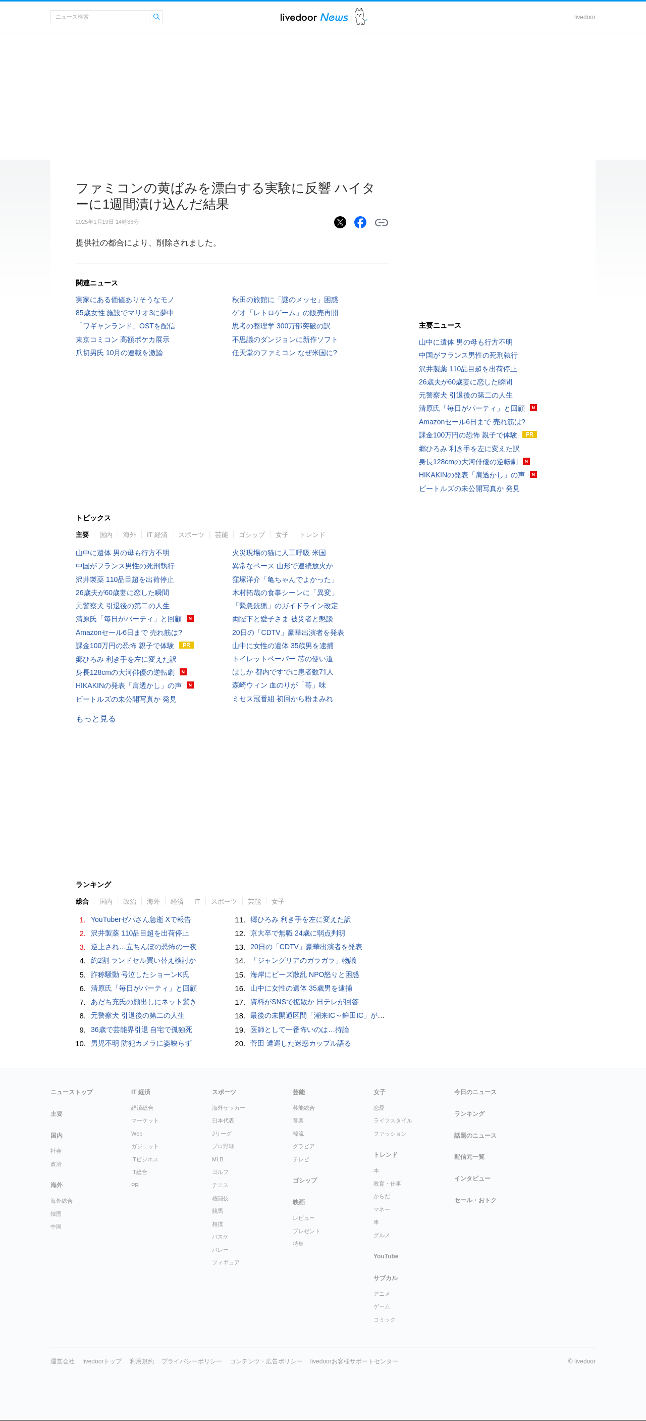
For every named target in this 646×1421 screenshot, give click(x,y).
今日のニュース (475, 1092)
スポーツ (191, 534)
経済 (177, 901)
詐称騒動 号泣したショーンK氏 (140, 974)
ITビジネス (144, 1159)
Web (136, 1134)
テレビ (301, 1159)
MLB (218, 1159)
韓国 (56, 1214)
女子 (282, 534)
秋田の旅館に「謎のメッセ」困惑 (285, 300)
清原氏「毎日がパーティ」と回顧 (129, 619)
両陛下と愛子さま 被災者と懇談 (282, 619)
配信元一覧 (469, 1156)
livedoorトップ (102, 1361)
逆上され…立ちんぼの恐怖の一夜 (144, 947)
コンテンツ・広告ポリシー (266, 1361)
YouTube (386, 1256)
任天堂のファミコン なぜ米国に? (284, 353)
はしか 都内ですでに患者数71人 (283, 672)
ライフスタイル (392, 1120)
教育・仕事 (387, 1184)
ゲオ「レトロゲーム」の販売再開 (285, 313)
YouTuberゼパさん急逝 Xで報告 (141, 919)
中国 (56, 1226)
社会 (56, 1151)
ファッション (390, 1134)
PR (135, 1185)
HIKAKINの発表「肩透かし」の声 (129, 685)
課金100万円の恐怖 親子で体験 (125, 646)
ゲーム (381, 1306)
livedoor (585, 17)
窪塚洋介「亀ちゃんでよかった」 (285, 579)
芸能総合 (304, 1108)
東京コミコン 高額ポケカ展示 (123, 339)
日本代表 (223, 1120)
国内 (106, 534)
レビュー (304, 1218)
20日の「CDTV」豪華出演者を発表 (288, 632)
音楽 (298, 1120)
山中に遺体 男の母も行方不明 (123, 553)
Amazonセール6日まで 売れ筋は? (129, 632)
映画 (299, 1202)
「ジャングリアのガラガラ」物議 (303, 960)
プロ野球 (223, 1146)
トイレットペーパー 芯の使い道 (282, 659)
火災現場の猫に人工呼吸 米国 (279, 553)
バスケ (220, 1237)
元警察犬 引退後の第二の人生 (123, 606)
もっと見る (96, 718)
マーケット (145, 1120)
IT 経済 (157, 534)
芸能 (221, 534)
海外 (129, 534)
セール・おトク (475, 1200)
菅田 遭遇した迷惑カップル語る (300, 1043)
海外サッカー (228, 1108)
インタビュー (472, 1178)
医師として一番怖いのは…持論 (299, 1029)
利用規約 (142, 1361)
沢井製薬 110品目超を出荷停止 (125, 579)
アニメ (381, 1294)
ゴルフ (220, 1172)
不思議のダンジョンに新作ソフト (285, 339)
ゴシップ (252, 534)
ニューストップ (71, 1092)
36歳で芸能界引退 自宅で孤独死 (141, 1029)
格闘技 (220, 1198)
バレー (220, 1250)
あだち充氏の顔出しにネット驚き (144, 1002)
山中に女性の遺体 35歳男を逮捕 (283, 646)
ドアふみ (361, 17)
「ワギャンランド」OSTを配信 (125, 326)
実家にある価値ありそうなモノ (125, 300)
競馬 (217, 1211)
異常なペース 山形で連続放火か (282, 566)
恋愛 (379, 1108)
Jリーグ (222, 1134)
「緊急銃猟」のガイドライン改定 (285, 606)
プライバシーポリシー (192, 1361)
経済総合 (142, 1108)
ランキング (469, 1113)
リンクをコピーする (381, 222)
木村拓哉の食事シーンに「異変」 (285, 593)
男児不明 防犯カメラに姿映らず (141, 1043)
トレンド (312, 534)
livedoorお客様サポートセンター (354, 1361)
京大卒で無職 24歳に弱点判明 (297, 933)
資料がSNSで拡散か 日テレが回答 (304, 1002)
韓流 (298, 1134)
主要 (82, 534)
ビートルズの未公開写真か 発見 (126, 699)
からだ (381, 1196)
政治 (129, 901)
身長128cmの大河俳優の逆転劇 (125, 672)
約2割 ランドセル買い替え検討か (143, 960)
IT (197, 901)
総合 (82, 901)
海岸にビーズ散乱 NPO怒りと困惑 (304, 974)
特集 (298, 1244)
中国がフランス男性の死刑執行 (125, 566)
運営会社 (62, 1361)
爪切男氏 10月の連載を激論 (119, 353)
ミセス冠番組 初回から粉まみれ (282, 699)
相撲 (217, 1224)
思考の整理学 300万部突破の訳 (281, 326)
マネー (381, 1209)
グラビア (304, 1146)
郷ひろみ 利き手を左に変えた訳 (126, 659)
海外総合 (61, 1201)
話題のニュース (475, 1135)
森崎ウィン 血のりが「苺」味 (279, 685)
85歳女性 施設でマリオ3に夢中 (125, 313)
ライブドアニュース (314, 17)
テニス (220, 1185)
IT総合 (139, 1172)
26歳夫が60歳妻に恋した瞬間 (122, 593)
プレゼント (306, 1231)
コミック (384, 1319)
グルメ (381, 1235)
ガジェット (145, 1146)
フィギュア (226, 1262)
